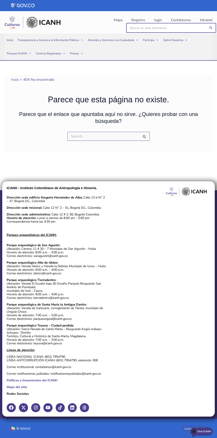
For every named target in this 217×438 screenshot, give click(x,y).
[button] (211, 31)
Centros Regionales (50, 60)
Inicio (10, 47)
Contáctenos (187, 20)
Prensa (76, 60)
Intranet (207, 20)
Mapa (140, 20)
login (170, 20)
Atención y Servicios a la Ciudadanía (113, 47)
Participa (151, 47)
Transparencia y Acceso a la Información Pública (50, 47)
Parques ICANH (19, 60)
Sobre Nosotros (175, 47)
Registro (155, 20)
